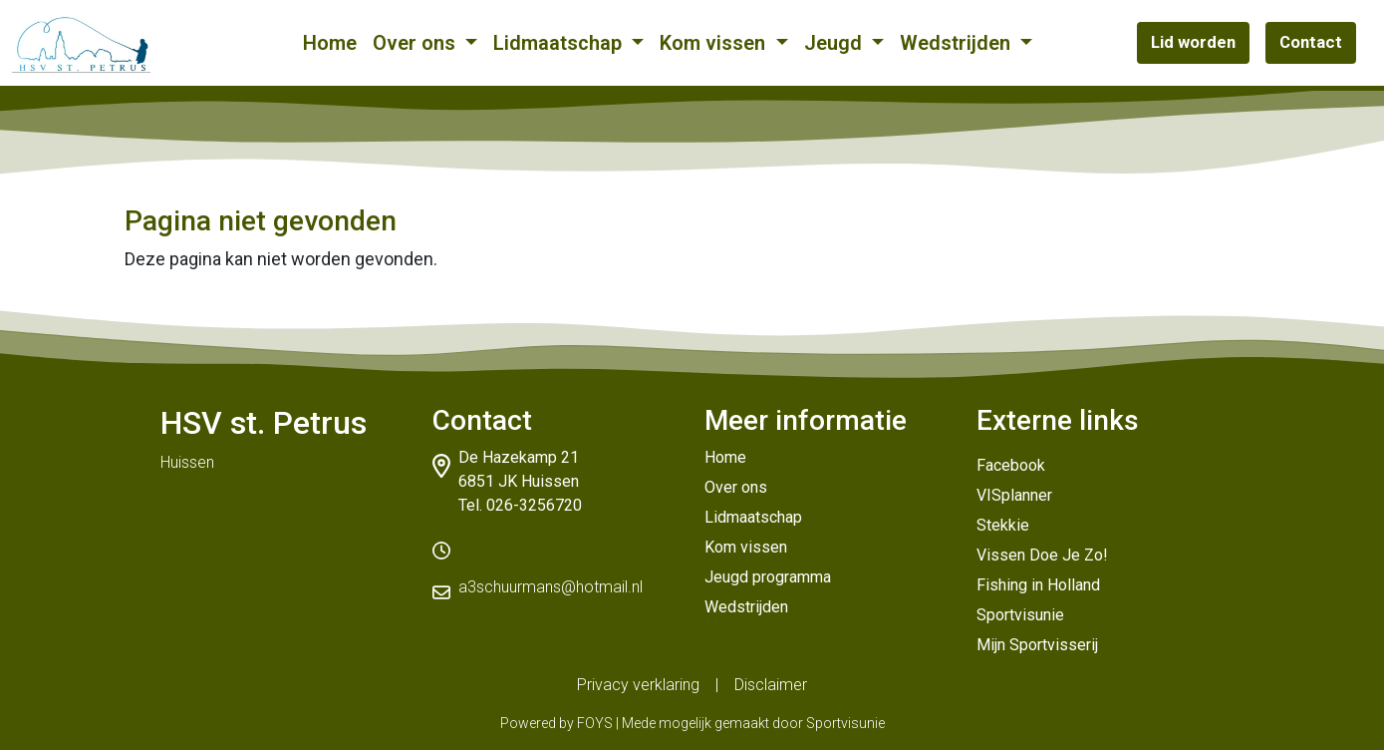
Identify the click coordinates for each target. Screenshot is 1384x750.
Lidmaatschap (560, 43)
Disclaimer (770, 684)
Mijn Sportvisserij (1037, 644)
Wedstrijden (957, 43)
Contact (1310, 42)
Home (330, 43)
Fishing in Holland (1038, 584)
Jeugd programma (767, 576)
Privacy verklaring (638, 684)
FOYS (595, 723)
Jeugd (835, 43)
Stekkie (1002, 525)
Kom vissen (715, 43)
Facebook (1010, 465)
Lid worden (1193, 42)
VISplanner (1014, 495)
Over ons (416, 43)
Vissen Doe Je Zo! (1042, 555)
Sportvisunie (1020, 614)
